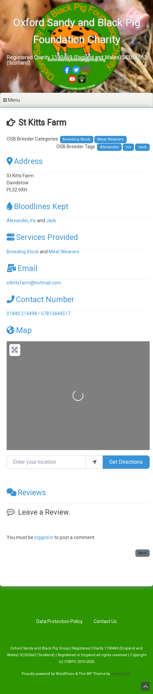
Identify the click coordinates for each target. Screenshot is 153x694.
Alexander (109, 147)
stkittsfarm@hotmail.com (34, 282)
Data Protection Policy (59, 621)
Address (25, 161)
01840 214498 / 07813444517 (38, 313)
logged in (43, 537)
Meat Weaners (110, 139)
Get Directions (126, 462)
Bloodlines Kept (37, 206)
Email (22, 268)
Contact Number (40, 299)
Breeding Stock (76, 139)
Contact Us (105, 621)
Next (142, 552)
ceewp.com (120, 674)
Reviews (26, 492)
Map (19, 330)
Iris (128, 147)
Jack (142, 147)
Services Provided (42, 237)
